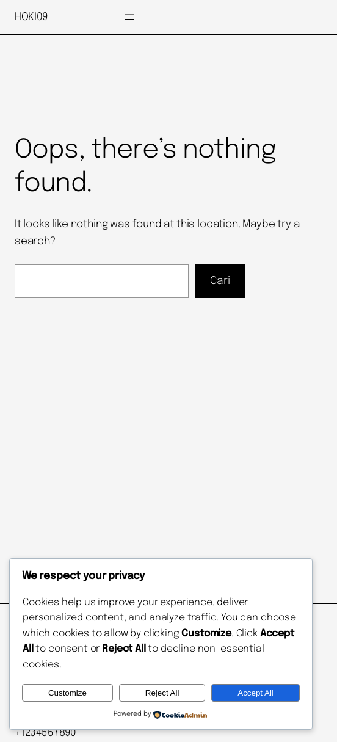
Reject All (162, 692)
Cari (220, 280)
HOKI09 (31, 17)
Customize (67, 692)
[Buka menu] (129, 17)
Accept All (255, 692)
